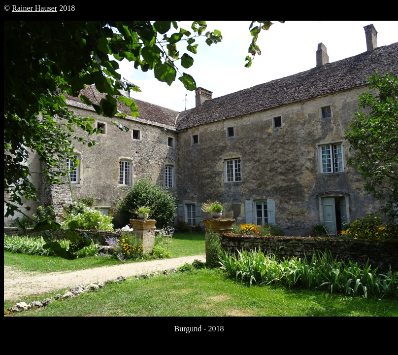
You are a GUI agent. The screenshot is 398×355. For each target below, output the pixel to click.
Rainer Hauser (34, 8)
